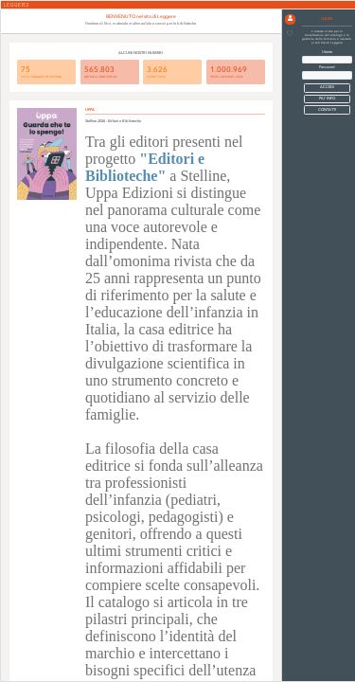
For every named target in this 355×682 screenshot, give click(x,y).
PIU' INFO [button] (327, 98)
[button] (290, 19)
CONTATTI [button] (327, 110)
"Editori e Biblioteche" (144, 167)
